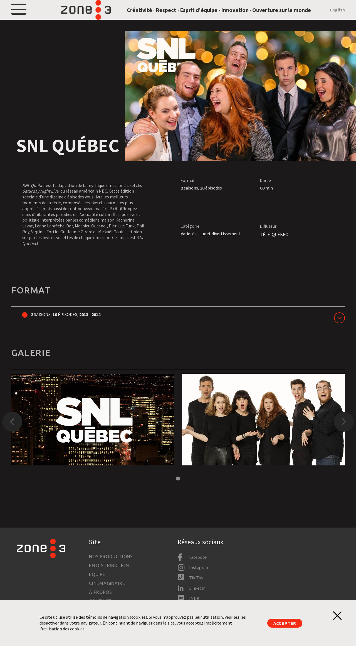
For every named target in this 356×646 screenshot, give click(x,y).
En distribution (109, 565)
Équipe (97, 574)
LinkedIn (197, 588)
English (337, 17)
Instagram (199, 567)
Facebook (198, 557)
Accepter (284, 623)
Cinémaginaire (107, 583)
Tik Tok (196, 578)
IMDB (194, 598)
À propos (100, 592)
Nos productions (111, 556)
